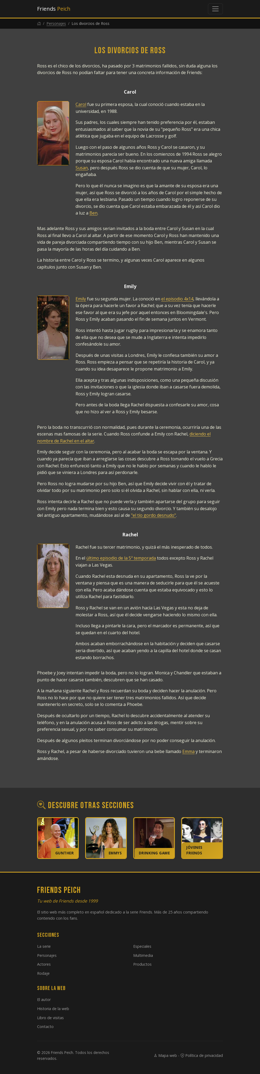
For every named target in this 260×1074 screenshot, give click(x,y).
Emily (81, 299)
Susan (82, 168)
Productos (142, 964)
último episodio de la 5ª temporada (121, 558)
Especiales (142, 946)
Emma (188, 751)
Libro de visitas (50, 1017)
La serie (44, 946)
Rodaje (43, 973)
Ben (93, 213)
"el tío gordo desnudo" (153, 515)
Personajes (56, 23)
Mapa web (165, 1055)
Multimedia (143, 955)
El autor (44, 999)
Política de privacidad (201, 1055)
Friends (53, 8)
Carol (81, 104)
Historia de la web (53, 1008)
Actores (44, 964)
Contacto (45, 1026)
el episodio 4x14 (177, 299)
